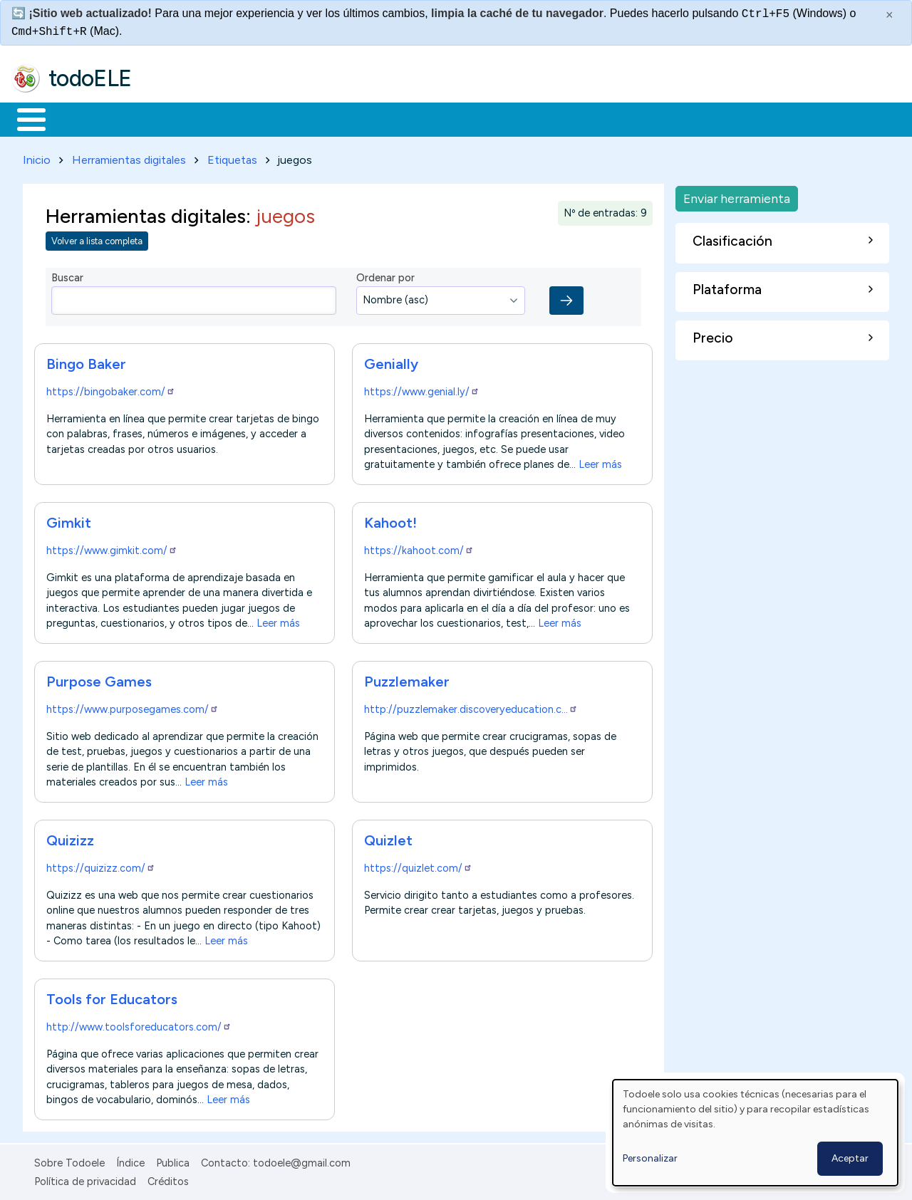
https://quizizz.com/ (100, 865)
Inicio (23, 118)
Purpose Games (99, 678)
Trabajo (257, 118)
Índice (130, 1160)
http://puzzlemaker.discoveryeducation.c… (471, 706)
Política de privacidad (85, 1179)
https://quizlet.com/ (418, 865)
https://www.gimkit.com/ (111, 547)
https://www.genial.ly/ (422, 388)
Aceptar (850, 1158)
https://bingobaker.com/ (110, 388)
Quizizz (70, 837)
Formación (171, 118)
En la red (337, 118)
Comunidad (521, 118)
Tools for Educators (111, 996)
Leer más (600, 461)
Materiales (79, 118)
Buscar (585, 118)
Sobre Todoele (69, 1160)
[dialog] (755, 1133)
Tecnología (426, 118)
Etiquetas (232, 157)
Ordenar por (385, 275)
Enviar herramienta (736, 195)
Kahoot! (390, 519)
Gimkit (68, 519)
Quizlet (388, 837)
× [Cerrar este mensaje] (889, 15)
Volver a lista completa (96, 239)
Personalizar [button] (650, 1158)
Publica (173, 1160)
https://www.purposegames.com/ (132, 706)
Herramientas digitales (129, 157)
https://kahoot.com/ (419, 547)
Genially (391, 361)
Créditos (168, 1179)
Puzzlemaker (407, 678)
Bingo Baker (86, 361)
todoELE (90, 78)
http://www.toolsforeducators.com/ (139, 1024)
